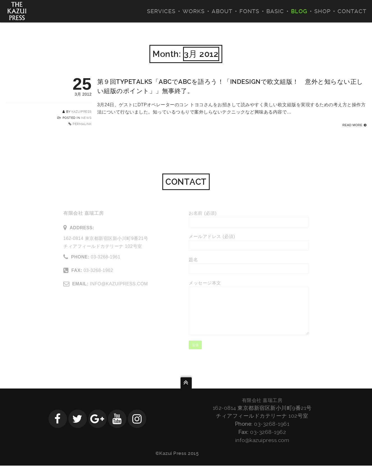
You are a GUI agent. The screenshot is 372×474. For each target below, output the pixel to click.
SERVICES (161, 11)
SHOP (322, 11)
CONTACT (352, 11)
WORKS (193, 11)
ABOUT (222, 11)
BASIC (275, 11)
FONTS (249, 11)
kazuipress (81, 112)
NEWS (86, 118)
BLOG (299, 11)
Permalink (82, 124)
